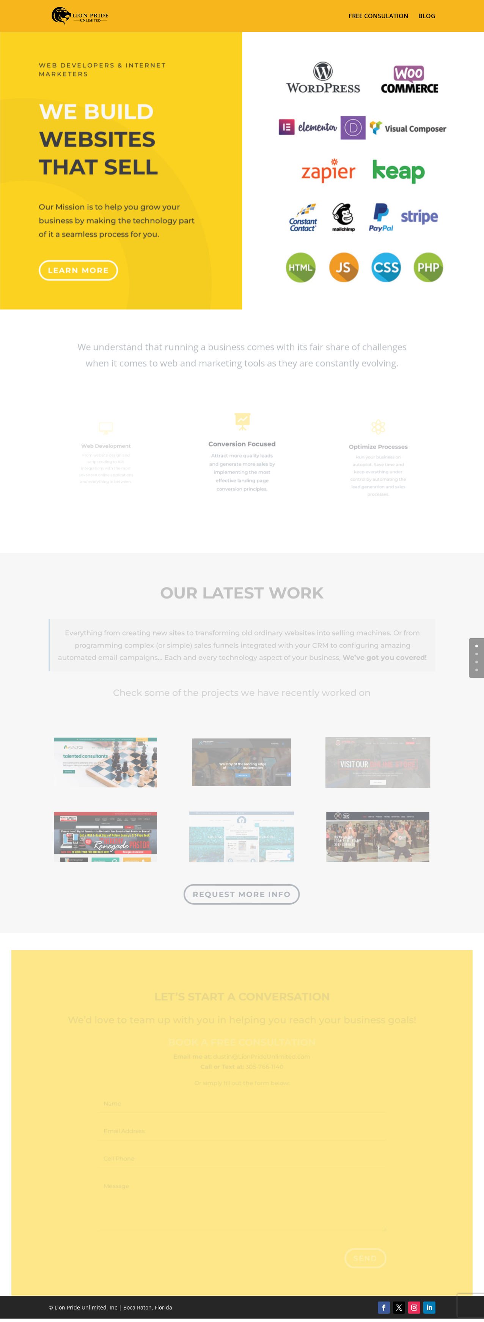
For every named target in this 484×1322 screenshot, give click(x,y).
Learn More (80, 263)
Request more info (241, 894)
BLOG (426, 16)
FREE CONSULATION (379, 16)
